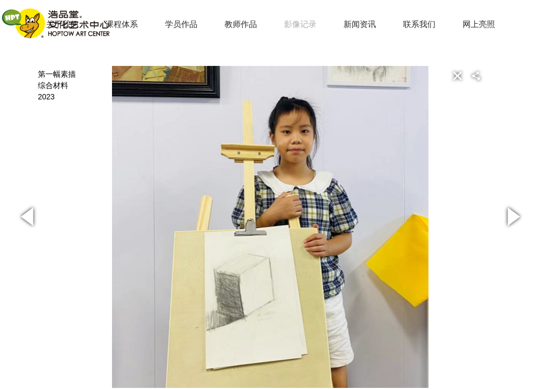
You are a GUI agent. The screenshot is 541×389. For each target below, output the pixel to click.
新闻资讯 (360, 24)
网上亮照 (479, 24)
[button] (493, 75)
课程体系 (121, 24)
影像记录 (300, 24)
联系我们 (419, 24)
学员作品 (181, 24)
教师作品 (241, 24)
